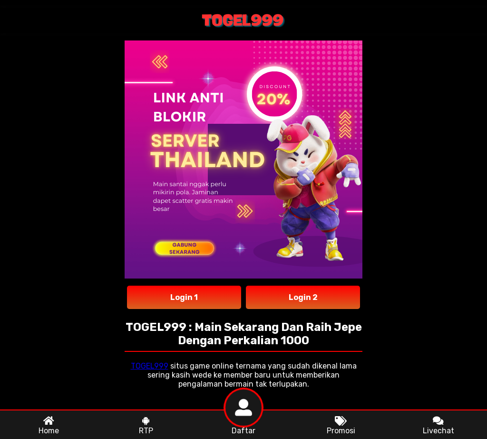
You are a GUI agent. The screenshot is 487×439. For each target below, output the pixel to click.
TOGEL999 (149, 365)
